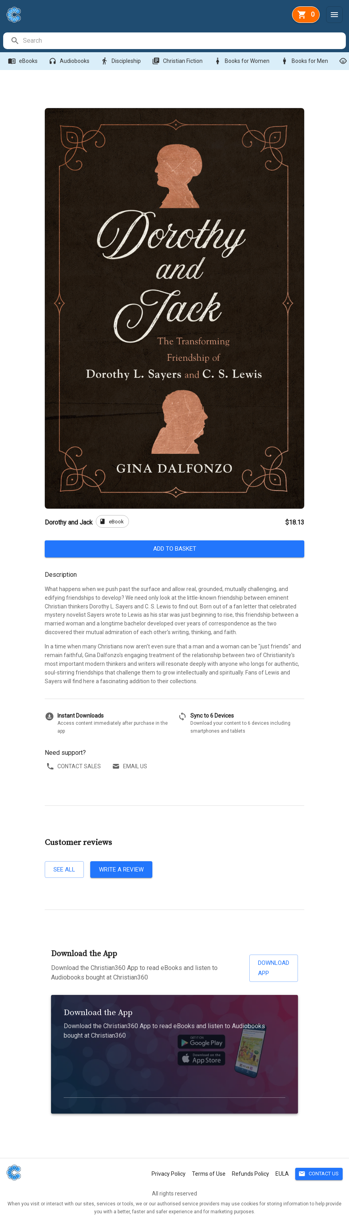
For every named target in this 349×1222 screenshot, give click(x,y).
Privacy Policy (169, 1174)
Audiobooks (70, 61)
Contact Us (319, 1174)
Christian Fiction (178, 61)
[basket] (306, 14)
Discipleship (121, 61)
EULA (282, 1174)
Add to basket (174, 548)
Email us (130, 766)
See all (64, 869)
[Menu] (334, 14)
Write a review (121, 869)
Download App (274, 968)
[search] (184, 40)
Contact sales (74, 766)
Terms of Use (209, 1174)
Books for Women (242, 61)
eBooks (23, 61)
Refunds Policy (250, 1174)
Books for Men (305, 61)
